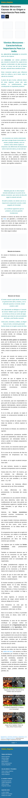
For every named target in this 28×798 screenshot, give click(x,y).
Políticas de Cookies (6, 795)
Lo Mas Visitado (5, 792)
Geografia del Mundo (6, 780)
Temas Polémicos (5, 774)
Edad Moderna (4, 761)
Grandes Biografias (5, 764)
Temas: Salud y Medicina (7, 771)
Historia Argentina (5, 756)
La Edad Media (5, 759)
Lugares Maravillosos (6, 782)
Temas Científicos (5, 772)
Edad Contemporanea (6, 763)
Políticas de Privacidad (6, 793)
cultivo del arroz (8, 651)
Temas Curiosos (5, 784)
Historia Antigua (5, 758)
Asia (4, 219)
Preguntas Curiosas (6, 785)
